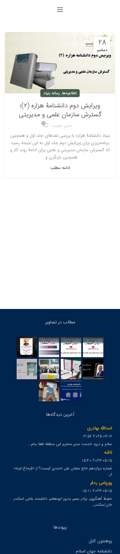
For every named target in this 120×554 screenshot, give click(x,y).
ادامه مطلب (60, 168)
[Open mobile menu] (60, 9)
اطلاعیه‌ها (69, 93)
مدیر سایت (62, 125)
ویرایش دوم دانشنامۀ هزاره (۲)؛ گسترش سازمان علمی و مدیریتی (60, 110)
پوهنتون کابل (100, 540)
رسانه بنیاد (52, 93)
